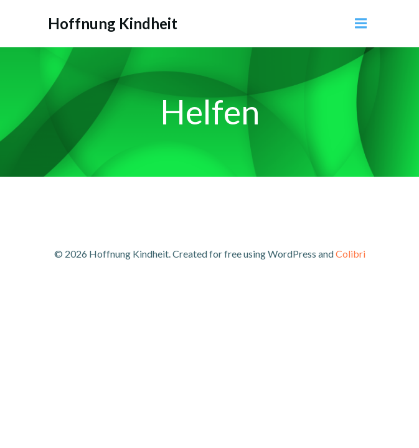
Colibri (350, 253)
